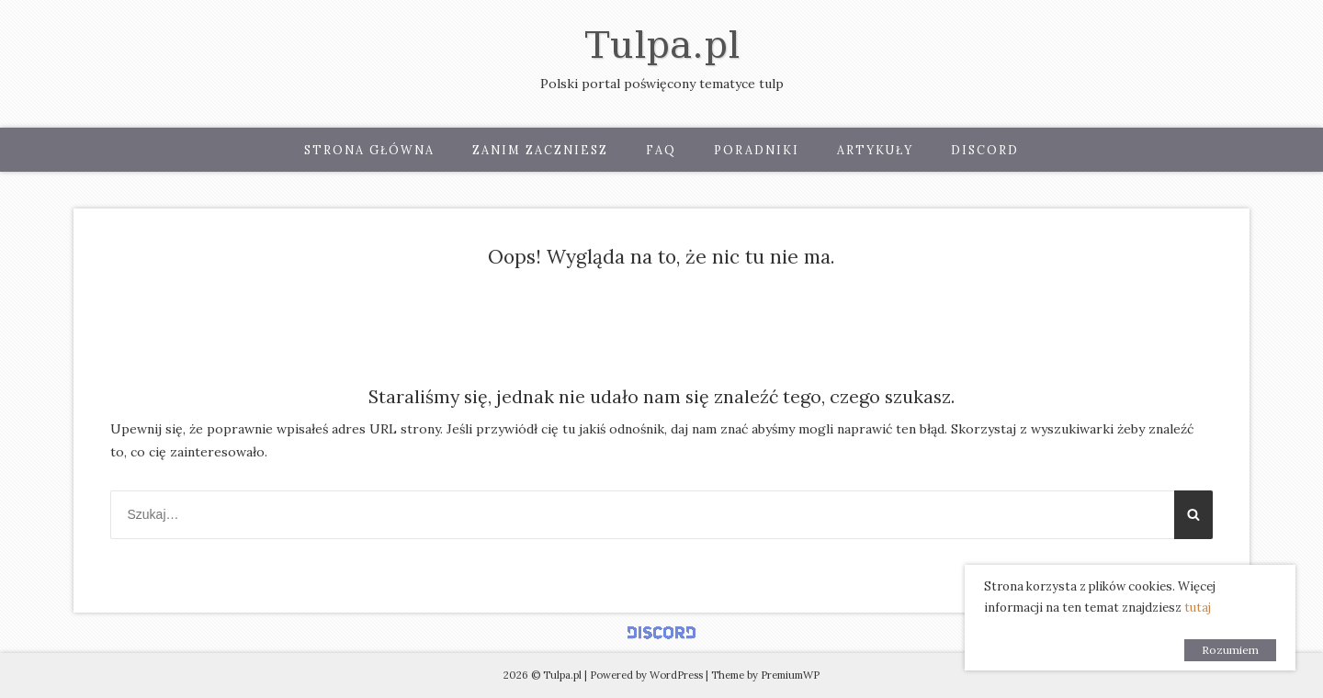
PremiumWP (790, 675)
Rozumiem (1230, 650)
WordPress (676, 675)
